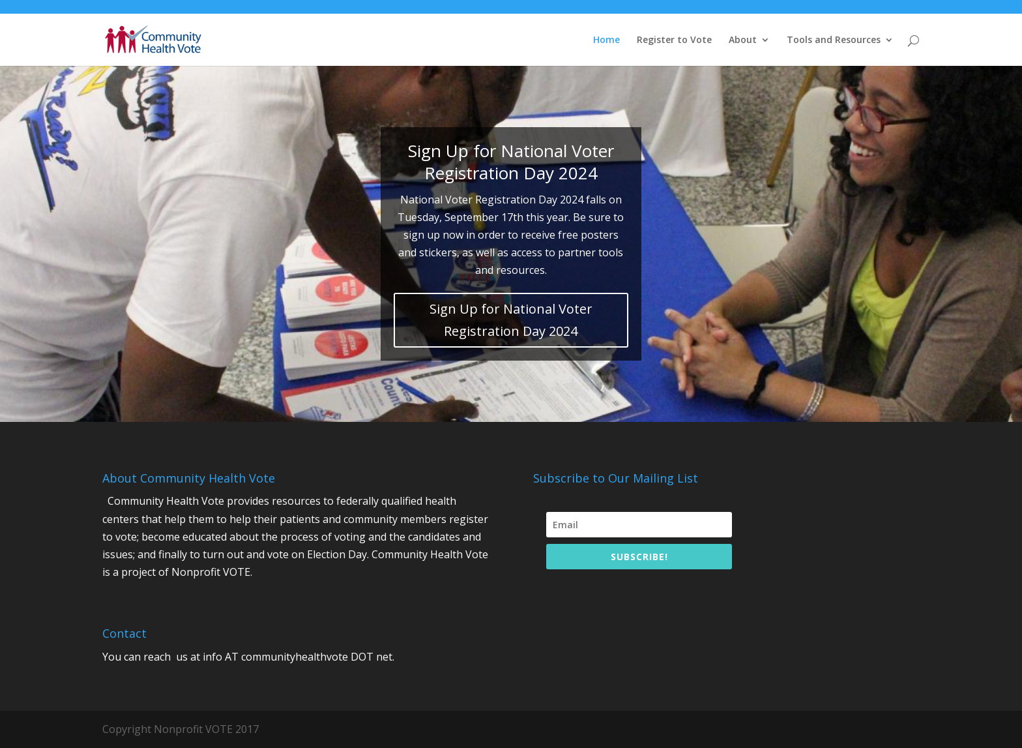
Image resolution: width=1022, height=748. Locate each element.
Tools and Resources (834, 40)
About (743, 40)
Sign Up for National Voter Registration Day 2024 (511, 320)
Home (606, 40)
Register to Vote (674, 40)
